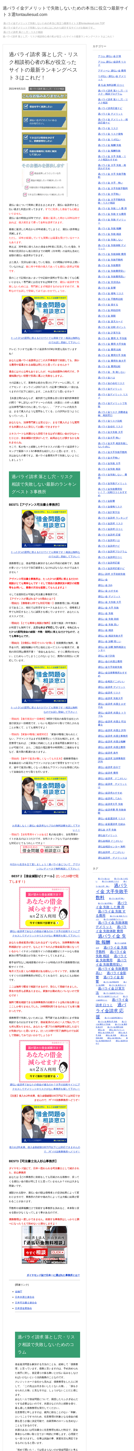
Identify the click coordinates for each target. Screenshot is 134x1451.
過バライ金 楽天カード (110, 323)
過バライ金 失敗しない (110, 242)
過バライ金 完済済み (109, 284)
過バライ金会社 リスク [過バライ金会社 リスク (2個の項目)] (110, 883)
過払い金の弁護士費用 (110, 663)
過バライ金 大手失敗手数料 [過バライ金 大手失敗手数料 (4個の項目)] (112, 893)
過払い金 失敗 (105, 615)
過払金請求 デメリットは (112, 860)
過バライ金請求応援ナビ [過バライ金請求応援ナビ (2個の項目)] (114, 1020)
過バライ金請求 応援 (109, 537)
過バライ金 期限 (107, 318)
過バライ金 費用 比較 (109, 351)
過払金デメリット (107, 837)
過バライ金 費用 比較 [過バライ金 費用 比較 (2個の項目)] (115, 1029)
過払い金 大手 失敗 (108, 610)
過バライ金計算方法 (109, 514)
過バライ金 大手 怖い (110, 185)
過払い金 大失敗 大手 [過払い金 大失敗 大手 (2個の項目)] (106, 1034)
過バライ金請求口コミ (110, 559)
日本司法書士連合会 (26, 1304)
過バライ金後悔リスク (110, 508)
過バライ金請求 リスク (110, 525)
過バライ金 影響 (107, 290)
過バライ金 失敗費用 (109, 267)
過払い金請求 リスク (109, 695)
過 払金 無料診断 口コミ (111, 87)
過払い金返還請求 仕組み (111, 826)
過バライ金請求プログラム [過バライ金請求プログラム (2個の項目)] (113, 995)
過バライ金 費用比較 (109, 368)
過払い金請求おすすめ (110, 795)
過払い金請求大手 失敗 (110, 806)
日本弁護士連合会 (24, 1299)
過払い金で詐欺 (106, 658)
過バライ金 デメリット (110, 116)
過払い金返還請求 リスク (111, 820)
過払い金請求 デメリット (111, 689)
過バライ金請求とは (109, 542)
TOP (54, 25)
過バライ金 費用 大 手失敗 (112, 340)
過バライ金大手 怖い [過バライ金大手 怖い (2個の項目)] (116, 900)
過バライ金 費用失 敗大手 (112, 363)
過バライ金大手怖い (109, 460)
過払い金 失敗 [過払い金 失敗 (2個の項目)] (111, 1037)
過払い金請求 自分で (109, 769)
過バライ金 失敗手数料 (110, 262)
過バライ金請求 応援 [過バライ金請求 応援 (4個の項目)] (111, 1012)
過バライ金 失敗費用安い (111, 273)
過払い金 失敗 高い (108, 626)
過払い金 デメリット (109, 598)
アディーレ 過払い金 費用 (112, 72)
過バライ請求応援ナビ (110, 110)
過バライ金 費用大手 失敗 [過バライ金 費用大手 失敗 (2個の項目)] (107, 1024)
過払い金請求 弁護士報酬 (111, 743)
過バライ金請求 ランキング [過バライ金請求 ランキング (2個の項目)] (108, 998)
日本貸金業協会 (23, 1310)
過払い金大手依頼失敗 (110, 669)
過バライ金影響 (106, 503)
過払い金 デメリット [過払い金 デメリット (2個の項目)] (117, 1032)
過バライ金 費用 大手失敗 (112, 346)
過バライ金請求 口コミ (110, 531)
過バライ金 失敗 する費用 (112, 216)
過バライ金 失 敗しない (111, 374)
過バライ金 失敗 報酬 (109, 230)
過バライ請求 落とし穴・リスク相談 (47, 91)
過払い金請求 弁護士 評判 (112, 732)
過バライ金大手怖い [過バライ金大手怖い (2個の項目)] (105, 905)
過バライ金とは (106, 379)
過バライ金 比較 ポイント (112, 329)
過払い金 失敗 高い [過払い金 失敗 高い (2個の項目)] (114, 1040)
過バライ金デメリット (110, 391)
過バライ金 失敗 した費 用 (112, 210)
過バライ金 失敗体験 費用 (112, 256)
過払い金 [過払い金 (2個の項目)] (101, 1032)
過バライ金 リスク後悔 (110, 136)
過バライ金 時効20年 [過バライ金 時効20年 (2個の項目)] (111, 984)
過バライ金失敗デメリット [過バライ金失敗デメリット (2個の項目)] (114, 921)
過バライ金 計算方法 (109, 335)
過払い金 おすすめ (108, 593)
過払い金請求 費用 (108, 775)
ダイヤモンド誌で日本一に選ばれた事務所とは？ (53, 1277)
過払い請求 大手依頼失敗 (111, 576)
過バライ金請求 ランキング (113, 520)
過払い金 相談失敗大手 (110, 638)
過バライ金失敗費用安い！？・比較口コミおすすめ (112, 494)
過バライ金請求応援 (109, 565)
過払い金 (103, 581)
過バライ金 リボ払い (109, 141)
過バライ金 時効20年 (109, 312)
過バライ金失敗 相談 (109, 471)
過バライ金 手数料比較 (110, 301)
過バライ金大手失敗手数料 (112, 454)
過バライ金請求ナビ (109, 548)
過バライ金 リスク (108, 130)
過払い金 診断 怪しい (109, 643)
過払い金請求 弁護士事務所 (113, 738)
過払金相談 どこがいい (110, 843)
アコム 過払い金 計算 (109, 58)
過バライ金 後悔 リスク (111, 295)
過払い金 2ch (105, 587)
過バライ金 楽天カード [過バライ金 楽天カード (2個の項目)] (117, 987)
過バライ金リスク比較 (110, 423)
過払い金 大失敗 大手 (109, 604)
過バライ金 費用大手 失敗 (112, 357)
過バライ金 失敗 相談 (109, 236)
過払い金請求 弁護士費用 (111, 749)
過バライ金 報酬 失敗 (109, 147)
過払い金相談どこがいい (111, 683)
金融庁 (18, 1293)
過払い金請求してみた (110, 800)
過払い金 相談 (105, 632)
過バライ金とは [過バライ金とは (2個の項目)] (104, 881)
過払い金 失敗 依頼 (108, 621)
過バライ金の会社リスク (111, 385)
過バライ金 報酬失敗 (109, 153)
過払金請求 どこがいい (111, 854)
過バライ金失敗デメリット (112, 485)
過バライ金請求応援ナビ (111, 570)
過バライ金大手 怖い (109, 440)
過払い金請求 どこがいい (112, 780)
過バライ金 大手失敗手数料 (113, 190)
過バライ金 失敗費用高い (111, 278)
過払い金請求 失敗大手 (110, 700)
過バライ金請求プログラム (112, 553)
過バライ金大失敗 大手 (110, 434)
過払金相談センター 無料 (111, 848)
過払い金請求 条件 (108, 755)
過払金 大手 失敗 (107, 832)
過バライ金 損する (108, 306)
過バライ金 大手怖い (109, 196)
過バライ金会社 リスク (110, 428)
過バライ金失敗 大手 (109, 465)
